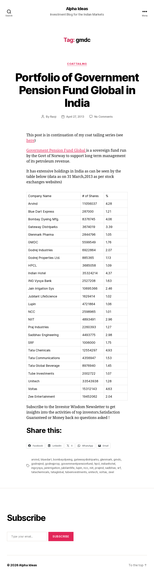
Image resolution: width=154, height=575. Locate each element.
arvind (35, 459)
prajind (99, 468)
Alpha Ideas (77, 9)
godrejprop (52, 463)
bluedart (46, 459)
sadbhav (110, 468)
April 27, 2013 (75, 116)
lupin (79, 468)
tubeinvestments (76, 472)
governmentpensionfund (77, 463)
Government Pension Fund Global (56, 150)
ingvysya (37, 468)
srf (119, 468)
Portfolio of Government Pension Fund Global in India (77, 90)
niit (91, 468)
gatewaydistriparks (86, 459)
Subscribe (61, 536)
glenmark (106, 459)
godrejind (37, 463)
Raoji (53, 116)
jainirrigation (52, 468)
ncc (85, 468)
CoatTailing (77, 63)
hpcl (97, 463)
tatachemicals (40, 472)
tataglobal (57, 472)
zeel (111, 472)
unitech (93, 472)
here (30, 140)
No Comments (103, 116)
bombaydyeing (62, 459)
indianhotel (108, 463)
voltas (103, 472)
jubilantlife (68, 468)
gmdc (117, 459)
